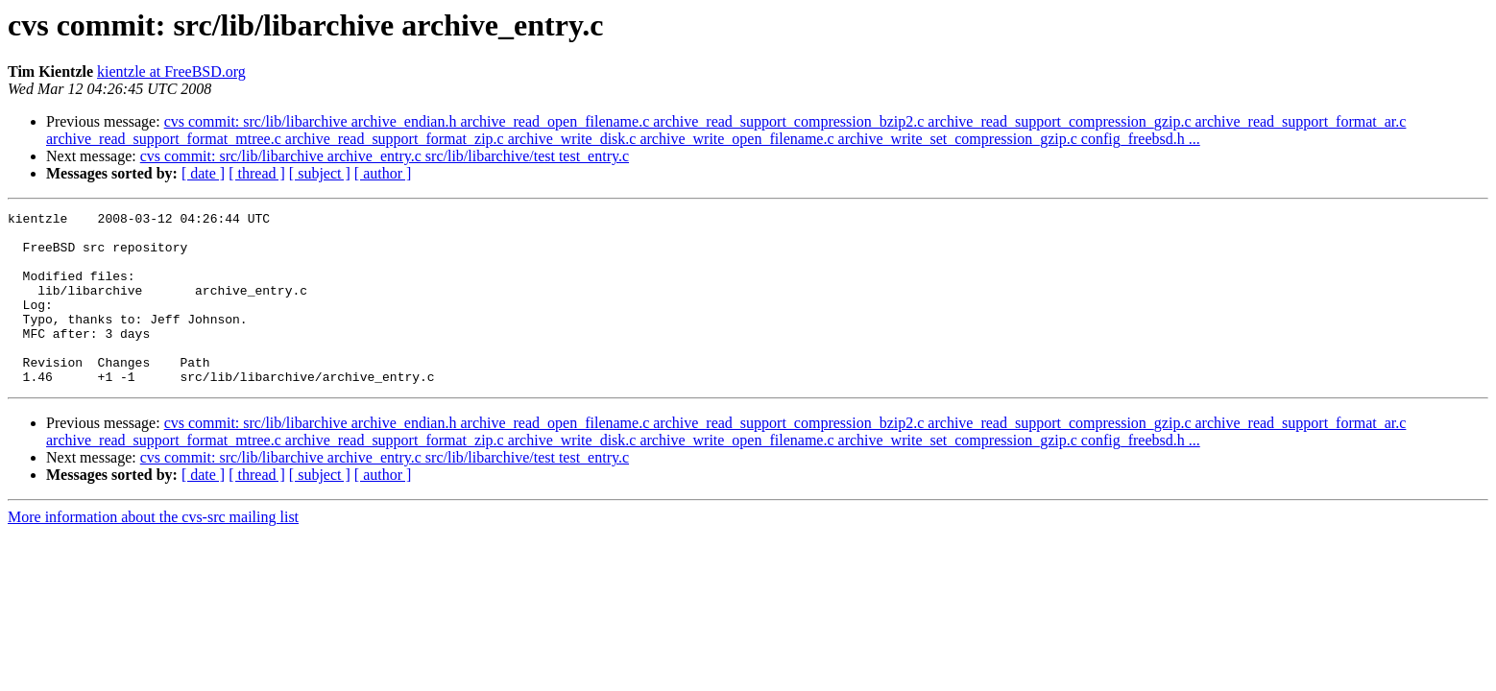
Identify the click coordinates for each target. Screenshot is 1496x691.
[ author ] (383, 173)
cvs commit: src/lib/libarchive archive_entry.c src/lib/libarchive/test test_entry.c (384, 156)
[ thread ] (257, 173)
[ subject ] (319, 173)
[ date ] (203, 173)
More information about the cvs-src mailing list (153, 551)
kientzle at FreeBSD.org (171, 71)
